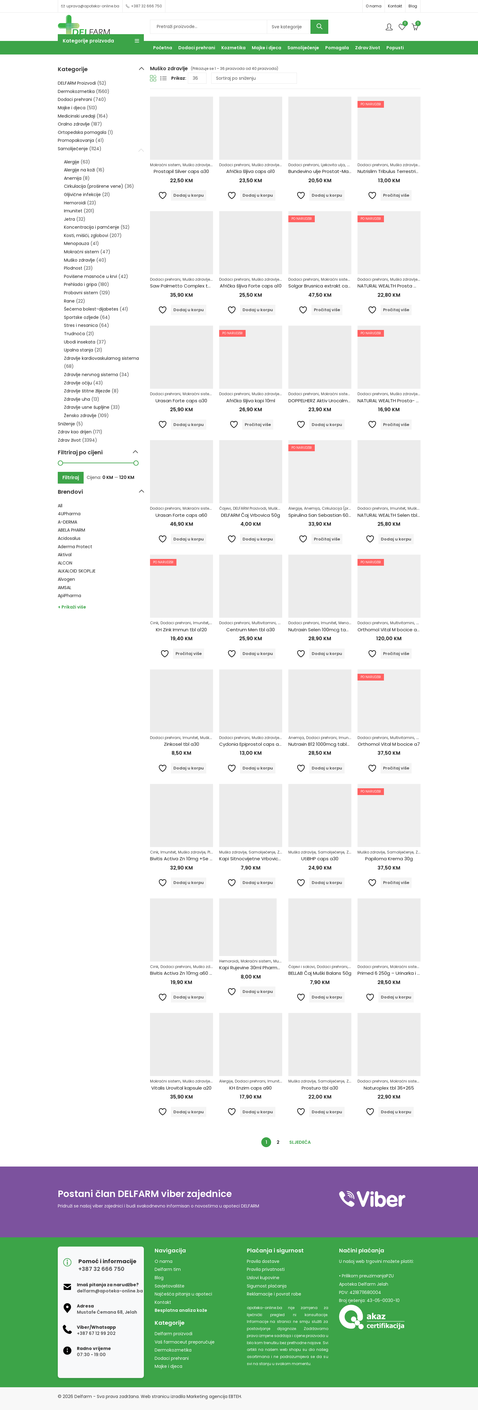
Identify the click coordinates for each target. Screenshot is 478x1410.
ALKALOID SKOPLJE (77, 571)
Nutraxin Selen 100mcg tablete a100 (328, 629)
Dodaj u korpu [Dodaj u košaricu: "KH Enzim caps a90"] (258, 1112)
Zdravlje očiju (78, 383)
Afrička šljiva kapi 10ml (250, 400)
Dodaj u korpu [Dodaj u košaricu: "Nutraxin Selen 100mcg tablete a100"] (327, 654)
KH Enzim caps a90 (250, 1088)
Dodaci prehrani (234, 164)
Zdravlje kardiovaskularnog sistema (101, 358)
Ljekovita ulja (333, 164)
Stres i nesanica (81, 325)
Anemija (312, 508)
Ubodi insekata (79, 342)
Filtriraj (70, 477)
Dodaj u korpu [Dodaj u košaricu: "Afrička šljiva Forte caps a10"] (258, 310)
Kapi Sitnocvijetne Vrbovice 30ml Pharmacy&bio (273, 858)
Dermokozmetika (76, 91)
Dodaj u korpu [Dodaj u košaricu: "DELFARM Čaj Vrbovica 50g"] (258, 539)
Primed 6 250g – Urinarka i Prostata (397, 973)
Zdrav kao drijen (75, 432)
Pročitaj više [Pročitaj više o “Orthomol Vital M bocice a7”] (396, 768)
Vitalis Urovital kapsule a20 (181, 1088)
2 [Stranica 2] (278, 1142)
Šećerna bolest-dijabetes (91, 309)
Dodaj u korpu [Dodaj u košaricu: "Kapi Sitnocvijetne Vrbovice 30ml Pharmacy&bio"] (258, 883)
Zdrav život (69, 440)
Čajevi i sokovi (301, 966)
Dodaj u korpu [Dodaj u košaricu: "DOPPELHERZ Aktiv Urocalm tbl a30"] (327, 425)
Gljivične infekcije (82, 194)
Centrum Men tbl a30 (250, 629)
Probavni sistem (81, 293)
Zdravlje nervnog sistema (91, 375)
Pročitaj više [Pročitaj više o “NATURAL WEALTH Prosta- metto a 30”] (396, 425)
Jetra (69, 219)
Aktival (65, 555)
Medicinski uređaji (76, 116)
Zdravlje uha (77, 399)
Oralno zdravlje (74, 124)
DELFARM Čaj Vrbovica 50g (250, 515)
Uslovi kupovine (263, 1278)
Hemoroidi (229, 961)
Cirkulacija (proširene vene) (347, 508)
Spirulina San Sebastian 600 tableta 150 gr (336, 515)
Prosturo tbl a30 (320, 1088)
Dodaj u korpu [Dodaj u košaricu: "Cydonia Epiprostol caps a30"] (258, 768)
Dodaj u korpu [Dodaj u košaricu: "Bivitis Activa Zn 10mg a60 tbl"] (188, 997)
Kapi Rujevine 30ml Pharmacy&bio (257, 967)
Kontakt (395, 6)
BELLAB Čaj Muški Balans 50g (319, 973)
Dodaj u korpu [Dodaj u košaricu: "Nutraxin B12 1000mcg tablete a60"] (327, 768)
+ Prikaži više (72, 607)
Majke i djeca (71, 108)
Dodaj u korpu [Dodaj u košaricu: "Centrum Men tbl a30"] (258, 654)
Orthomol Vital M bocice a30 (390, 629)
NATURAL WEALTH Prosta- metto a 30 (400, 400)
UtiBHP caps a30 (319, 858)
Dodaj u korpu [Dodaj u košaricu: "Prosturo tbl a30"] (327, 1112)
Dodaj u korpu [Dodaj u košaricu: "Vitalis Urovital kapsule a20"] (188, 1112)
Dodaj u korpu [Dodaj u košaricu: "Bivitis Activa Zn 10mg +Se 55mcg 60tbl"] (188, 883)
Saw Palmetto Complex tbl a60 (186, 286)
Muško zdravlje (196, 164)
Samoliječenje (262, 852)
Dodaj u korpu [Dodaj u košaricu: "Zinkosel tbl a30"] (188, 768)
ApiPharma (69, 596)
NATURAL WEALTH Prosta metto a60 (398, 286)
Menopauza (349, 622)
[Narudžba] (254, 78)
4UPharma (69, 514)
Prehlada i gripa (80, 284)
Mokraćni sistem (165, 164)
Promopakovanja (76, 140)
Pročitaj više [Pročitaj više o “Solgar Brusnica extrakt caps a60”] (327, 310)
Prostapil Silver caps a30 (181, 171)
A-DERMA (67, 522)
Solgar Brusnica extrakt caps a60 (325, 286)
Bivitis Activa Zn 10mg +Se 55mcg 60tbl (194, 858)
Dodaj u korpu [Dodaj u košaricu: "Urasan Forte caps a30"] (188, 425)
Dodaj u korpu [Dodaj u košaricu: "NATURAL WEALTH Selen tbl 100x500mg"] (396, 539)
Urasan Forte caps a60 (181, 515)
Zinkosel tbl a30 (181, 744)
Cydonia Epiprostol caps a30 (251, 744)
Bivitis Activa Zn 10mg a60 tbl (182, 973)
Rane (69, 301)
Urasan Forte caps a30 (181, 400)
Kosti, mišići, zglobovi (86, 235)
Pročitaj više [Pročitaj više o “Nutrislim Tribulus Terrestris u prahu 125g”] (396, 195)
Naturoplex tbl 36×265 (389, 1088)
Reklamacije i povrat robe (274, 1294)
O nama (373, 6)
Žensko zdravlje (80, 415)
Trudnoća (74, 334)
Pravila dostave (263, 1261)
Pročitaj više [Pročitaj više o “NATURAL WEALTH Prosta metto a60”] (396, 310)
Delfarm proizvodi (173, 1334)
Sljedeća (300, 1142)
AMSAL (64, 587)
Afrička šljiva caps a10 (250, 171)
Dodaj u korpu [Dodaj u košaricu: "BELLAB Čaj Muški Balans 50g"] (327, 997)
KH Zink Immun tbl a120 (181, 629)
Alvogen (66, 579)
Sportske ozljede (81, 317)
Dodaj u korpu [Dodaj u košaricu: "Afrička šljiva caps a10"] (258, 195)
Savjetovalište (169, 1286)
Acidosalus (69, 538)
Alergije (295, 508)
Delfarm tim (168, 1269)
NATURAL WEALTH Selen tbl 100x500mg (401, 515)
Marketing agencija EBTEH (214, 1396)
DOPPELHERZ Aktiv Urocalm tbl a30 (326, 400)
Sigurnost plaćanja (266, 1286)
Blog (413, 6)
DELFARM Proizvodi (249, 508)
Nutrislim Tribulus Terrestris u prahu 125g (403, 171)
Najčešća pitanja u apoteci (183, 1294)
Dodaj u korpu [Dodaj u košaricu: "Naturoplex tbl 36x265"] (396, 1112)
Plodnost (73, 268)
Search (319, 27)
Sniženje (66, 424)
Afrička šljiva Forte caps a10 (251, 286)
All (60, 506)
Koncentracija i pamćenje (91, 227)
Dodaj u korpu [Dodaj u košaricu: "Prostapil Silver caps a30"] (188, 195)
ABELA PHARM (71, 530)
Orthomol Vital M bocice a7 (389, 744)
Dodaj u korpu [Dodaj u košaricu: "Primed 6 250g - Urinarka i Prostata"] (396, 997)
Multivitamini (264, 622)
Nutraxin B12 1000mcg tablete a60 (326, 744)
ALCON (65, 563)
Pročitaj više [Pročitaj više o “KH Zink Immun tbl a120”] (189, 654)
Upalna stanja (78, 350)
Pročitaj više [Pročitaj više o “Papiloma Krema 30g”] (396, 883)
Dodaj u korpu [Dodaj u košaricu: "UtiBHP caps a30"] (327, 883)
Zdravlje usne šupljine (86, 407)
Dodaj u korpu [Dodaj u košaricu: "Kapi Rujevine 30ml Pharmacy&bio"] (258, 991)
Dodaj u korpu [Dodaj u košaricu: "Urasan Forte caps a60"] (188, 539)
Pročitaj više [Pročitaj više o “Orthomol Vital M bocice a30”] (396, 654)
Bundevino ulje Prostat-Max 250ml (327, 171)
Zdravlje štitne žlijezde (87, 391)
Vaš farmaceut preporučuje (185, 1342)
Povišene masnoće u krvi (90, 276)
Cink (154, 622)
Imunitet (397, 508)
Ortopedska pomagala (82, 132)
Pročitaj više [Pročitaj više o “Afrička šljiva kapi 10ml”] (258, 425)
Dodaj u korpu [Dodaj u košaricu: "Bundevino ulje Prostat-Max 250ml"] (327, 195)
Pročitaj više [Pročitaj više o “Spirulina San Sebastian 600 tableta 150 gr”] (327, 539)
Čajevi (225, 508)
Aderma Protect (75, 547)
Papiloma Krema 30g (389, 858)
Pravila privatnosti (266, 1269)
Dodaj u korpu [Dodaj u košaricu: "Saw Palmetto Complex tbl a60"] (188, 310)
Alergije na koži (79, 170)
